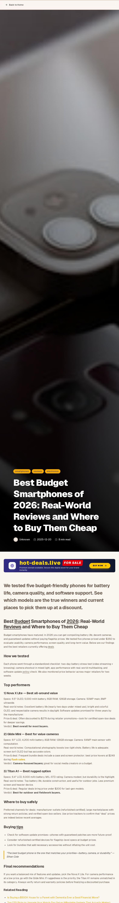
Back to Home (14, 4)
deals (51, 646)
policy (26, 671)
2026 (72, 621)
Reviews (12, 627)
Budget (22, 621)
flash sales (18, 759)
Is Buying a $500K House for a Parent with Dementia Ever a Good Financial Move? (53, 897)
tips (19, 826)
